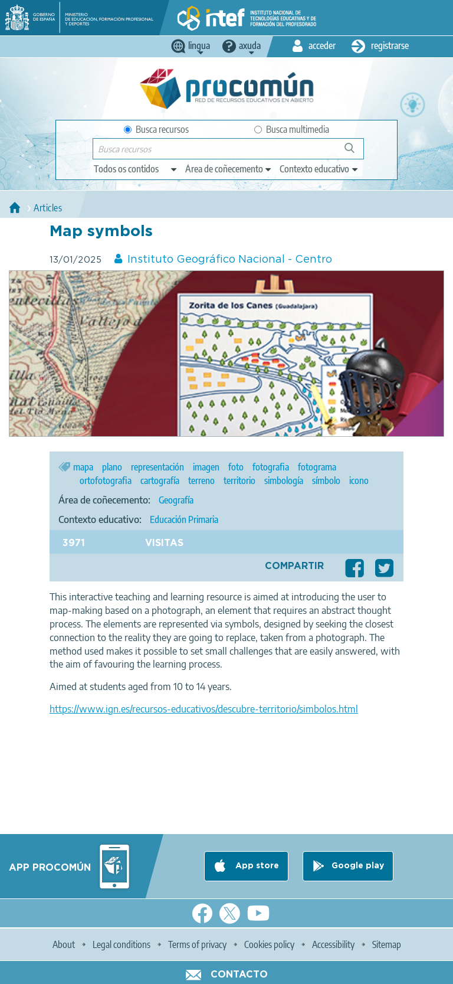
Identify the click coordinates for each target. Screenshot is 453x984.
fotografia (270, 467)
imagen (206, 467)
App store (256, 865)
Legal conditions (121, 944)
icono (359, 480)
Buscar (355, 152)
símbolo (326, 480)
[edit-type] (136, 168)
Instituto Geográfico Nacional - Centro (229, 259)
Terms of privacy (197, 944)
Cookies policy (269, 944)
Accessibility (333, 944)
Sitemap (386, 944)
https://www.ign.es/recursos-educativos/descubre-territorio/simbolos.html (204, 709)
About (63, 944)
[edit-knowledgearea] (229, 168)
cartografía (159, 480)
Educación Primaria (184, 519)
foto (236, 467)
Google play (357, 865)
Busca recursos (156, 129)
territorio (239, 480)
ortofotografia (106, 480)
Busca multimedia (291, 129)
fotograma (317, 467)
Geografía (176, 500)
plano (112, 467)
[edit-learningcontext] (319, 168)
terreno (201, 480)
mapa (83, 467)
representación (157, 467)
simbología (283, 480)
